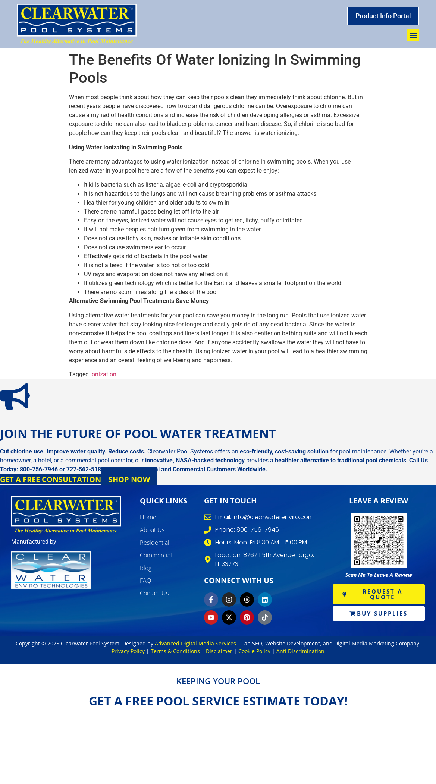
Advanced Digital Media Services (195, 643)
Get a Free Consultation (50, 479)
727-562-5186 (85, 469)
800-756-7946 (39, 469)
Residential (154, 542)
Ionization (103, 374)
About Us (152, 530)
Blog (145, 568)
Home (148, 517)
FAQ (145, 580)
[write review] (379, 540)
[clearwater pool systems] (66, 515)
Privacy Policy (128, 651)
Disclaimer (220, 651)
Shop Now (129, 479)
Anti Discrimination (300, 651)
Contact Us (154, 593)
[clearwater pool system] (77, 24)
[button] (413, 35)
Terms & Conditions (175, 651)
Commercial (156, 555)
